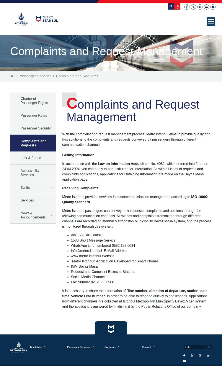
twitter (193, 7)
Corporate (110, 347)
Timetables (36, 347)
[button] (211, 21)
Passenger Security (36, 128)
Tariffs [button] (25, 188)
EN (177, 6)
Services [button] (27, 200)
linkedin (206, 7)
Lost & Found (31, 158)
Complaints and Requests (77, 76)
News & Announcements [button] (33, 215)
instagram (199, 7)
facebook (186, 7)
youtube (212, 7)
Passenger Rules (34, 115)
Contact (146, 347)
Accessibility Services (30, 173)
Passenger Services (34, 76)
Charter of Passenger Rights (34, 101)
